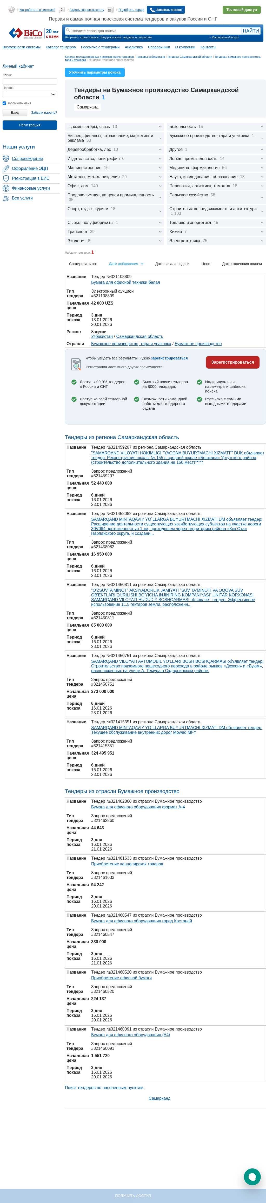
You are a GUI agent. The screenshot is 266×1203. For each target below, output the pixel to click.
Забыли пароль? (44, 112)
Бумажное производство (198, 344)
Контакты (208, 47)
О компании (185, 47)
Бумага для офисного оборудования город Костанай (141, 921)
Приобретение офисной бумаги (121, 978)
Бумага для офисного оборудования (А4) (130, 1035)
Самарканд (87, 107)
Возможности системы (22, 47)
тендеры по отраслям (137, 37)
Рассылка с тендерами (100, 47)
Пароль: (8, 88)
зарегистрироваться (169, 358)
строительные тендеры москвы (100, 37)
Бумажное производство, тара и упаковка (131, 344)
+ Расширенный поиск (224, 37)
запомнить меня (17, 103)
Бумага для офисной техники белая (125, 282)
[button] (252, 1176)
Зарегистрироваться (232, 362)
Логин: (7, 75)
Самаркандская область (139, 336)
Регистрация (30, 125)
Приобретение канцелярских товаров (127, 864)
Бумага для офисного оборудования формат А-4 (138, 807)
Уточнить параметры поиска (95, 72)
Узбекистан (102, 336)
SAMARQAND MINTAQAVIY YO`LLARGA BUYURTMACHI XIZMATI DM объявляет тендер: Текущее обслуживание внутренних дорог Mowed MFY (176, 730)
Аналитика (134, 47)
